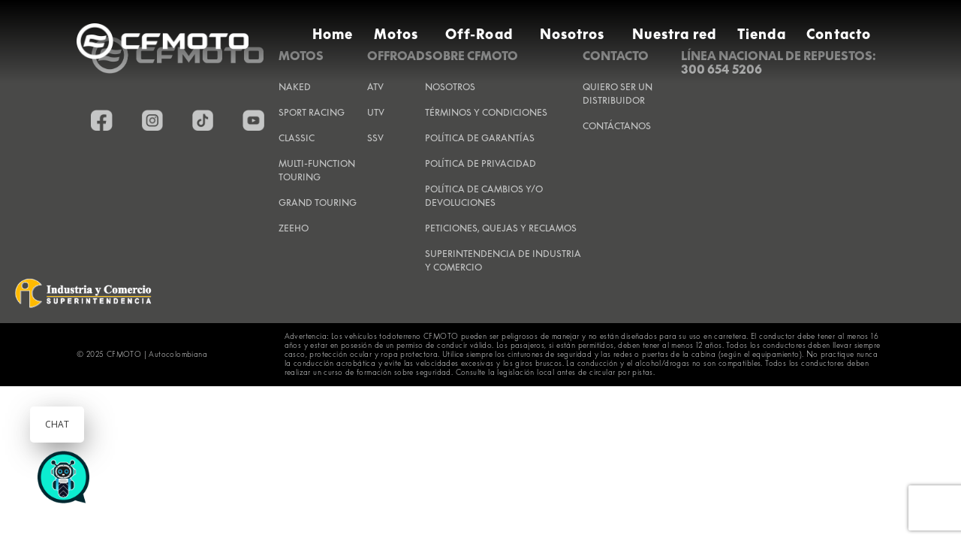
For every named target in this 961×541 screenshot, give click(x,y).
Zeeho (294, 228)
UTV (375, 112)
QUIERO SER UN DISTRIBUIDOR (617, 93)
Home (332, 34)
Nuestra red (674, 34)
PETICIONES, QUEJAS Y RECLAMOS (501, 228)
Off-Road (479, 34)
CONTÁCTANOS (617, 125)
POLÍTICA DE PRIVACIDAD (480, 163)
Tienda (761, 34)
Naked (295, 86)
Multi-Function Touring (317, 170)
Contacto (838, 34)
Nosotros (572, 34)
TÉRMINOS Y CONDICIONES (486, 112)
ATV (375, 86)
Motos (396, 34)
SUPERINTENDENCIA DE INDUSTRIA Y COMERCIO (503, 260)
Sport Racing (312, 112)
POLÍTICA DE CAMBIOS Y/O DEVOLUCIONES (484, 195)
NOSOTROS (450, 86)
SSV (375, 138)
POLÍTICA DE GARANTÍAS (480, 138)
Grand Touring (318, 202)
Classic (297, 138)
